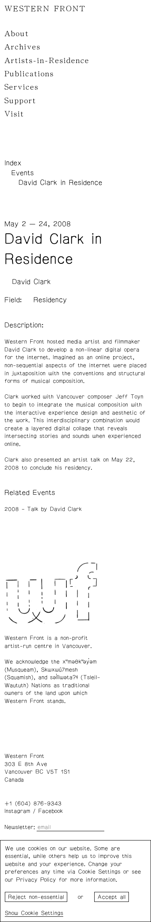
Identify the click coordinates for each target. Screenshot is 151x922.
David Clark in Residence (60, 182)
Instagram (17, 811)
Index (12, 163)
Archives (22, 47)
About (16, 34)
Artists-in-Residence (46, 61)
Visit (14, 114)
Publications (29, 74)
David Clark (31, 282)
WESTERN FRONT (45, 9)
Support (20, 101)
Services (21, 87)
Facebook (50, 811)
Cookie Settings (42, 913)
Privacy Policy (36, 880)
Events (22, 173)
